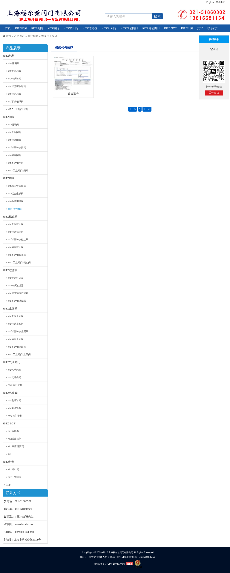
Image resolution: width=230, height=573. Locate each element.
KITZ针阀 (187, 28)
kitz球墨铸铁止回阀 (18, 331)
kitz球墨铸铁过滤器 (18, 293)
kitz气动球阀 (14, 369)
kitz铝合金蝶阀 (16, 193)
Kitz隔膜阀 (13, 431)
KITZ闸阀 (37, 28)
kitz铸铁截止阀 (16, 231)
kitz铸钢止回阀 (16, 339)
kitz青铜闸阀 (14, 132)
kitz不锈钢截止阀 (17, 254)
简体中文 (220, 2)
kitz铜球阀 (13, 63)
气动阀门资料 (15, 385)
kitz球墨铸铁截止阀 (18, 239)
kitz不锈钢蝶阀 (16, 201)
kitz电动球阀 (14, 400)
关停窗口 (214, 92)
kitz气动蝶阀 (14, 377)
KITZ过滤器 (90, 28)
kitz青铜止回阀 (16, 316)
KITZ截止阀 (71, 28)
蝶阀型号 (73, 93)
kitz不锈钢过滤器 (17, 300)
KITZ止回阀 (109, 28)
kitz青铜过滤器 (16, 277)
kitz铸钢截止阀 (16, 247)
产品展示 (19, 36)
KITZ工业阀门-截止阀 (19, 262)
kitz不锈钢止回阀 (17, 346)
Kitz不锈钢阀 (15, 477)
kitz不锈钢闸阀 (16, 162)
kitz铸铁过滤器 (16, 285)
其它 (200, 28)
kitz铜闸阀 (13, 124)
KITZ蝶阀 (53, 28)
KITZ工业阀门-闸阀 (18, 170)
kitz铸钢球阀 (14, 94)
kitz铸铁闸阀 (14, 139)
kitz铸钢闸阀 (14, 155)
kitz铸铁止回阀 (16, 323)
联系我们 (213, 28)
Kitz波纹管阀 (15, 438)
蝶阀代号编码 (49, 36)
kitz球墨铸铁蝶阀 (17, 185)
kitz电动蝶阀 (14, 408)
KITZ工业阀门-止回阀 (19, 354)
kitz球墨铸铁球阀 (17, 86)
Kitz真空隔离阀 (16, 446)
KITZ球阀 (21, 28)
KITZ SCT (170, 28)
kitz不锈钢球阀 (16, 101)
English (210, 2)
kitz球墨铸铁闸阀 (17, 147)
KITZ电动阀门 (151, 28)
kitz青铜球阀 (14, 71)
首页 (8, 28)
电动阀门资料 (15, 415)
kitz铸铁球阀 (14, 78)
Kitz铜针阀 (13, 469)
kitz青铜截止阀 (16, 224)
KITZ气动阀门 (129, 28)
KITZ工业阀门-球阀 (18, 109)
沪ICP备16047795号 (115, 564)
